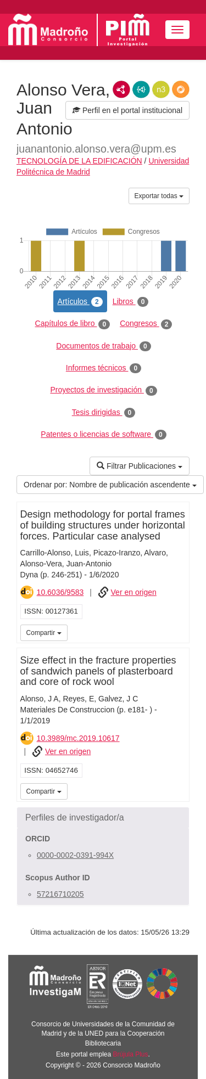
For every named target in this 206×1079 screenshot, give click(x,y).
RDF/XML (121, 89)
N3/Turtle (161, 89)
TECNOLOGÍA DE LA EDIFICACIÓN (79, 160)
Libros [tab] (131, 302)
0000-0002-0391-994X (75, 855)
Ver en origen (134, 592)
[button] (103, 817)
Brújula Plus (130, 1054)
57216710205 (60, 894)
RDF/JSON (181, 89)
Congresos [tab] (146, 324)
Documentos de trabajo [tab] (103, 346)
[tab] (103, 817)
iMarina (179, 631)
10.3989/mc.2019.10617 (78, 738)
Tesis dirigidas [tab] (104, 413)
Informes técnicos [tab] (103, 368)
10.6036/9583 (60, 592)
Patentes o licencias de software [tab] (103, 435)
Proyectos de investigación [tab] (103, 390)
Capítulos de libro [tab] (72, 324)
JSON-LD (141, 89)
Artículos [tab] (80, 302)
